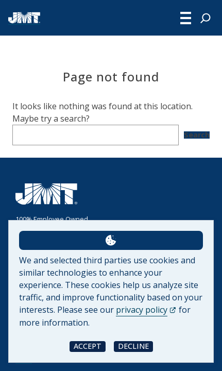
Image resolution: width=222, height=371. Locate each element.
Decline (133, 346)
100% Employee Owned (51, 219)
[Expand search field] (205, 18)
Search (197, 135)
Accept (87, 346)
